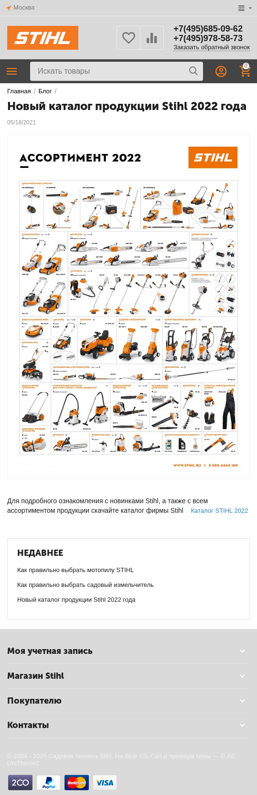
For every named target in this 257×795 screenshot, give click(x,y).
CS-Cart (150, 756)
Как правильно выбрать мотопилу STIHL (75, 570)
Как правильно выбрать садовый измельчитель (85, 584)
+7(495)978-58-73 (208, 38)
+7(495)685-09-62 (208, 28)
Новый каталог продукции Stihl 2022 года (76, 599)
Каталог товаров (12, 71)
